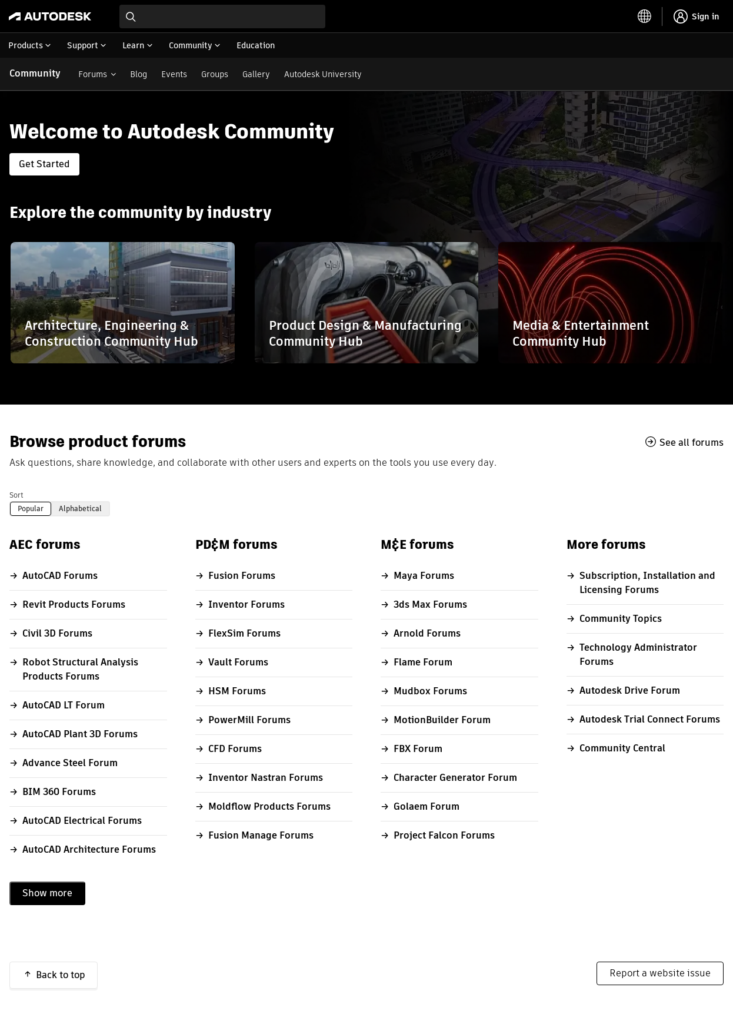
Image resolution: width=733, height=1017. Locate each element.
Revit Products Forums (73, 604)
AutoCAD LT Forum (63, 705)
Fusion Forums (241, 575)
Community (35, 73)
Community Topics (620, 618)
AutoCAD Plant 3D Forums (80, 734)
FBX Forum (418, 749)
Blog (138, 74)
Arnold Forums (427, 633)
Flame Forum (423, 662)
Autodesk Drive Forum (629, 690)
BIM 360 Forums (59, 792)
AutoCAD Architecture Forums (89, 849)
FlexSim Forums (244, 633)
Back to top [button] (60, 975)
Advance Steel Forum (70, 763)
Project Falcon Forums (444, 835)
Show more (47, 893)
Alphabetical (80, 508)
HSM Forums (237, 691)
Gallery (256, 74)
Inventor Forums (246, 604)
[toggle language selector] (644, 16)
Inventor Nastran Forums (265, 777)
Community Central (622, 748)
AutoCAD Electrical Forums (82, 820)
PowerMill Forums (249, 720)
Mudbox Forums (430, 691)
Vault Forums (238, 662)
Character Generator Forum (455, 777)
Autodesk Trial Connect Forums (649, 719)
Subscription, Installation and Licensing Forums (647, 583)
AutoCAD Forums (60, 575)
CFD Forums (235, 749)
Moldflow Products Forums (269, 806)
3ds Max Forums (430, 604)
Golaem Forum (426, 806)
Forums (92, 74)
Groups (214, 74)
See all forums (691, 442)
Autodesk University (323, 74)
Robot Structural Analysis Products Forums (80, 669)
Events (174, 74)
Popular (31, 508)
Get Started (44, 164)
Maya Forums (424, 575)
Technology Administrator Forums (638, 654)
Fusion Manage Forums (261, 835)
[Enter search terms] (222, 16)
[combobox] (222, 16)
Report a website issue (660, 973)
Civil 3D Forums (57, 633)
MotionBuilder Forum (442, 720)
